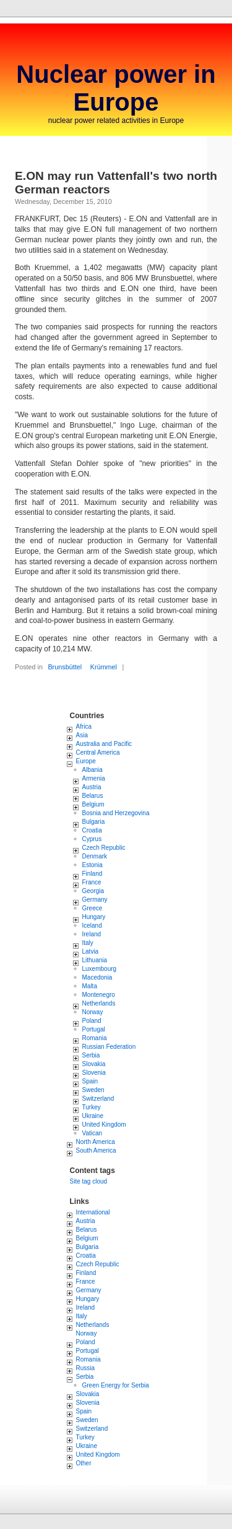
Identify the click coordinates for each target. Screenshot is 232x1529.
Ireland (91, 934)
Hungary (94, 916)
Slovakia (94, 1064)
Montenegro (98, 994)
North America (95, 1141)
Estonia (92, 865)
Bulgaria (93, 821)
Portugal (93, 1029)
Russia (85, 1368)
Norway (92, 1012)
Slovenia (94, 1072)
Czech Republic (104, 847)
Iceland (92, 925)
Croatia (92, 830)
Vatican (92, 1133)
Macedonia (97, 977)
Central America (98, 752)
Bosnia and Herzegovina (116, 813)
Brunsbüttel (65, 667)
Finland (92, 873)
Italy (87, 942)
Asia (82, 735)
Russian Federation (109, 1046)
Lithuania (95, 960)
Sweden (93, 1089)
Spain (90, 1081)
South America (96, 1150)
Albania (92, 769)
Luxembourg (99, 968)
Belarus (92, 795)
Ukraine (92, 1115)
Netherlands (99, 1003)
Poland (91, 1020)
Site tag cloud (89, 1181)
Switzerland (98, 1098)
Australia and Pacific (104, 743)
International (93, 1212)
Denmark (95, 856)
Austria (91, 787)
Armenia (93, 778)
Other (84, 1463)
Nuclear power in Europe (115, 88)
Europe (86, 761)
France (91, 882)
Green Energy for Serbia (115, 1385)
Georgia (93, 890)
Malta (89, 986)
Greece (92, 908)
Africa (84, 726)
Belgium (93, 804)
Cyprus (92, 839)
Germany (95, 899)
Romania (94, 1038)
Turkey (91, 1107)
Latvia (90, 951)
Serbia (91, 1055)
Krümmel (103, 667)
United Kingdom (104, 1124)
